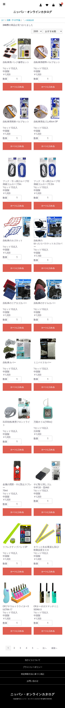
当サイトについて (32, 660)
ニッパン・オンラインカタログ (32, 12)
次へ (44, 648)
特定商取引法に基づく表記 (32, 674)
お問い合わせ (32, 681)
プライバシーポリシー (32, 667)
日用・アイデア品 (13, 20)
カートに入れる (17, 87)
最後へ (54, 648)
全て (3, 20)
